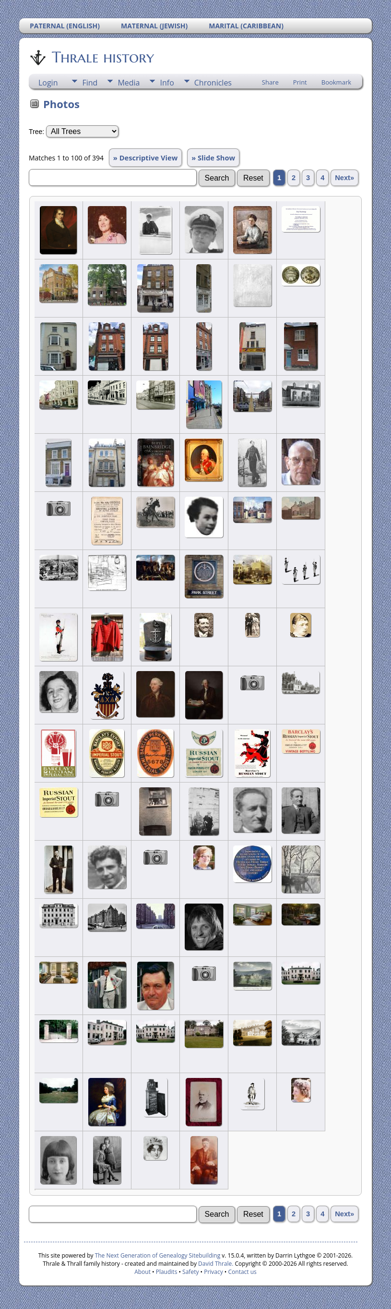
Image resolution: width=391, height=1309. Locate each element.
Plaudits (167, 1272)
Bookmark (336, 82)
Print (300, 82)
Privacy (213, 1272)
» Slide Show (213, 157)
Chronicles (213, 82)
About (142, 1272)
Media (129, 82)
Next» (344, 178)
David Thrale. (215, 1264)
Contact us (242, 1272)
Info (167, 82)
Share (270, 82)
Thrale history (102, 57)
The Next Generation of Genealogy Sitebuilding (158, 1255)
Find (89, 82)
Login (48, 82)
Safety (190, 1272)
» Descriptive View (145, 157)
